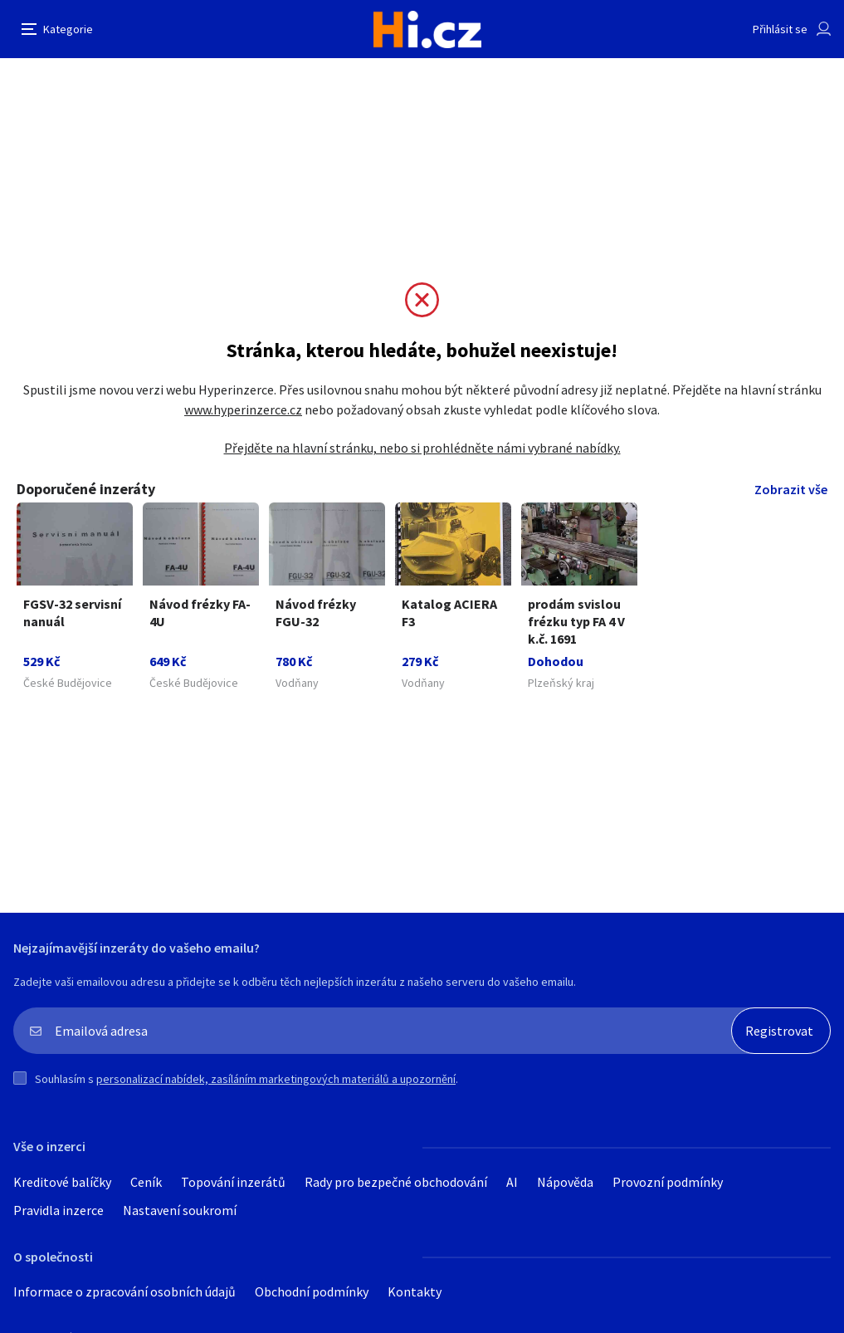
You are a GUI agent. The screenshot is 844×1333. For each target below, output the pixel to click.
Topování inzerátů (233, 1182)
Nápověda (565, 1182)
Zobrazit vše (790, 489)
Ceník (146, 1182)
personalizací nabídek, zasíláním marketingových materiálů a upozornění (276, 1078)
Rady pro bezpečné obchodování (396, 1182)
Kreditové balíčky (62, 1182)
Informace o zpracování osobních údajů (124, 1291)
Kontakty (415, 1291)
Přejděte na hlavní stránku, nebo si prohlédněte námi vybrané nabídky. (422, 447)
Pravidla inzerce (58, 1210)
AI (512, 1182)
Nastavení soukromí (180, 1210)
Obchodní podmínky (311, 1291)
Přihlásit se (780, 29)
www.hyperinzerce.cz (243, 409)
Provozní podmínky (667, 1182)
